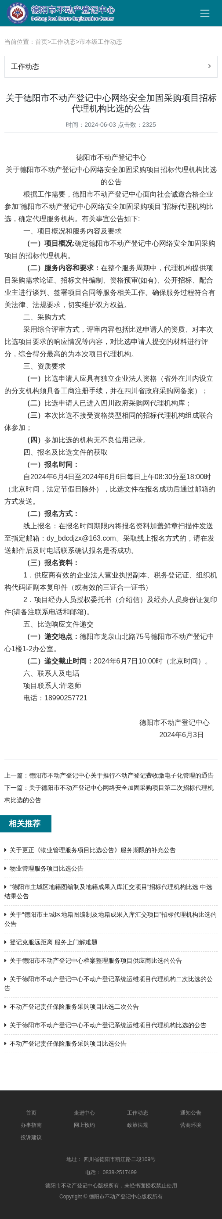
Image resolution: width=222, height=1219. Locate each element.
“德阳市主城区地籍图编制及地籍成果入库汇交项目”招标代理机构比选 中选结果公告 (108, 891)
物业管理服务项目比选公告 (44, 868)
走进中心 (84, 1113)
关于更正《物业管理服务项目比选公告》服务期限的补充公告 (90, 849)
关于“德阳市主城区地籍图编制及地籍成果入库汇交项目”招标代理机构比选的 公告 (110, 919)
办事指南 (31, 1125)
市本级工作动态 (100, 41)
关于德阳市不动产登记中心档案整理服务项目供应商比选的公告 (93, 960)
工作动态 (63, 41)
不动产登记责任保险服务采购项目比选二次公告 (71, 1006)
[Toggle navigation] (205, 13)
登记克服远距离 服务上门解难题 (51, 942)
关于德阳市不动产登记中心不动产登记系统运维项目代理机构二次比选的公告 (108, 983)
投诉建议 (31, 1137)
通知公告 (190, 1113)
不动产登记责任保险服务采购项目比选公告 (65, 1043)
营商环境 (190, 1125)
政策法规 (137, 1125)
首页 (41, 41)
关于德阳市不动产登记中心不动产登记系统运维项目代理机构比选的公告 (105, 1025)
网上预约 (84, 1125)
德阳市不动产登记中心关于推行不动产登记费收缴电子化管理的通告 (121, 775)
